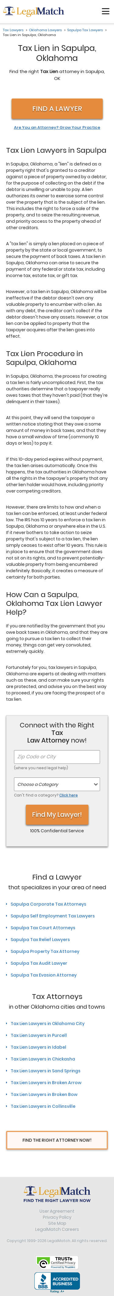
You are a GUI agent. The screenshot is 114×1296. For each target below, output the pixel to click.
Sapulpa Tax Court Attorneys (43, 928)
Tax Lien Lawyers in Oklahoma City (48, 1023)
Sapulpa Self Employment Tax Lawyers (53, 916)
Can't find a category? (46, 795)
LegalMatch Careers (57, 1229)
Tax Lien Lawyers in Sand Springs (46, 1071)
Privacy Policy (57, 1217)
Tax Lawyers (13, 30)
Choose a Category (37, 784)
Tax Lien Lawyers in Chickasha (43, 1059)
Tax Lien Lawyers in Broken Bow (44, 1094)
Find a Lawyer (57, 108)
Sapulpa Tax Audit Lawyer (39, 963)
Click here (68, 795)
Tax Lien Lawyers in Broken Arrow (46, 1083)
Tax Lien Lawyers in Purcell (39, 1035)
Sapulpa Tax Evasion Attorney (44, 975)
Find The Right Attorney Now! (57, 1140)
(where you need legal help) (41, 767)
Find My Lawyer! (57, 814)
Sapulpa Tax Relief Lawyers (40, 940)
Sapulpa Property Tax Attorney (45, 951)
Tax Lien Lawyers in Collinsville (43, 1106)
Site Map (57, 1223)
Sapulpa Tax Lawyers (85, 30)
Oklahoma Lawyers (45, 30)
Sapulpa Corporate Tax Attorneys (48, 904)
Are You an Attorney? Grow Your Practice (57, 127)
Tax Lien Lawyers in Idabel (38, 1047)
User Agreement (57, 1211)
